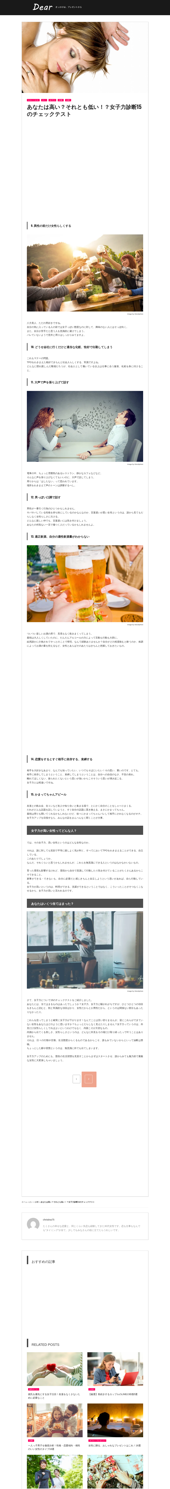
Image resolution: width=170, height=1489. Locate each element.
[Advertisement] (55, 143)
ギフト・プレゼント (97, 1440)
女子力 (52, 100)
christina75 (48, 1219)
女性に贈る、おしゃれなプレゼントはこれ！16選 (114, 1445)
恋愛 (60, 100)
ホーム (24, 1202)
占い (44, 100)
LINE (92, 1389)
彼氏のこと (33, 1389)
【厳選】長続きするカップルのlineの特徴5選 (113, 1394)
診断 (68, 100)
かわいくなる (33, 100)
